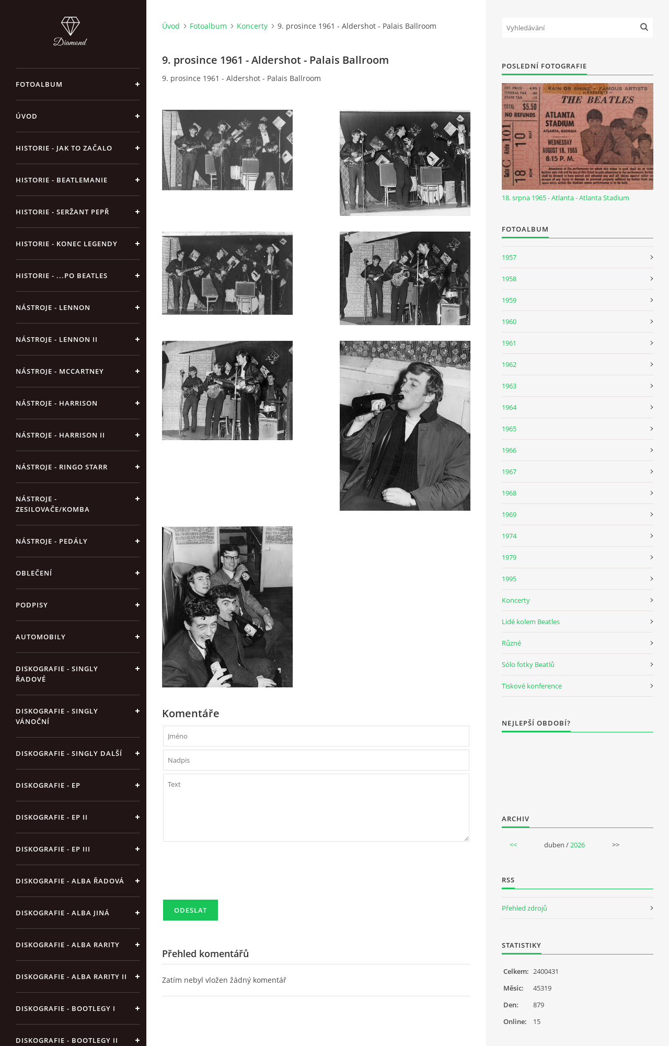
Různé (511, 643)
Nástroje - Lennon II (57, 339)
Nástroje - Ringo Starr (62, 467)
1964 (509, 407)
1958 (509, 278)
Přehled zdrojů (524, 908)
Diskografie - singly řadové (57, 674)
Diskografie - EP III (53, 849)
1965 (509, 428)
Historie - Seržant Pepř (62, 211)
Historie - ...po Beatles (62, 275)
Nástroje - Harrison (57, 403)
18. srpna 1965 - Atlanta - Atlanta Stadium (565, 197)
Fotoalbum (39, 84)
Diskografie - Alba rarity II (71, 976)
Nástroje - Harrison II (60, 435)
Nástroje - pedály (52, 541)
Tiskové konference (532, 686)
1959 (509, 300)
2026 (577, 844)
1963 (509, 385)
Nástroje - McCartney (60, 371)
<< (513, 844)
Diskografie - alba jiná (63, 912)
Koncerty (252, 26)
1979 (509, 557)
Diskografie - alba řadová (70, 881)
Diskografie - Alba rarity (68, 944)
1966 (509, 450)
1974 (509, 536)
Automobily (41, 636)
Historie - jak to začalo (64, 148)
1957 (509, 257)
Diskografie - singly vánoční (57, 716)
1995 (509, 578)
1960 (509, 321)
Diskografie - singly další (69, 753)
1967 (509, 471)
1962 (509, 364)
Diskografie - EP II (52, 817)
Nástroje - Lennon (53, 307)
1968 (509, 493)
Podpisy (32, 605)
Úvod (27, 116)
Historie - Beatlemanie (62, 180)
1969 (509, 514)
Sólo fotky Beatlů (528, 664)
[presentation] (242, 875)
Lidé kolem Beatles (531, 621)
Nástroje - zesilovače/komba (53, 504)
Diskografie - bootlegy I (66, 1008)
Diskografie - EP (48, 785)
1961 (509, 343)
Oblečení (34, 573)
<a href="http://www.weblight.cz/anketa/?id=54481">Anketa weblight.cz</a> (577, 766)
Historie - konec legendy (67, 243)
